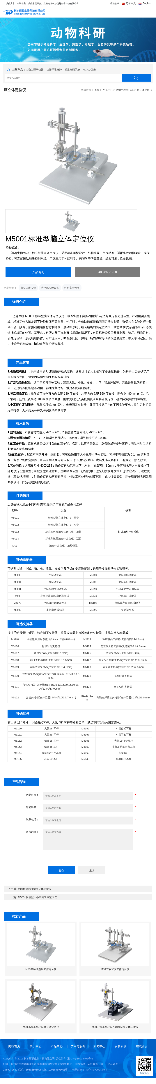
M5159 (85, 746)
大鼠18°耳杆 (51, 728)
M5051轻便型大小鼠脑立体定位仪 (37, 897)
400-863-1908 (107, 272)
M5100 (93, 575)
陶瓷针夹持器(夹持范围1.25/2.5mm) (123, 667)
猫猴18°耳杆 (51, 740)
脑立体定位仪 (144, 89)
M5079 (17, 602)
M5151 (18, 734)
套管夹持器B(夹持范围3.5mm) (123, 653)
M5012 (15, 531)
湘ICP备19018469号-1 (80, 1058)
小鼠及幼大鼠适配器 (55, 589)
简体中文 (129, 3)
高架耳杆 (123, 752)
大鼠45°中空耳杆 (51, 752)
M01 (14, 545)
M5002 (15, 524)
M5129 (87, 667)
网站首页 (14, 1046)
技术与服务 (78, 1046)
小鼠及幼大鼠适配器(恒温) (55, 596)
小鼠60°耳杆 (51, 758)
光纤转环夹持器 (123, 675)
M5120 (15, 675)
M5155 (18, 758)
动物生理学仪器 (35, 69)
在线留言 (142, 1046)
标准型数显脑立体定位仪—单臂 (63, 531)
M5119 (15, 667)
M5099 (93, 589)
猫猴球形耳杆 (123, 758)
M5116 (15, 646)
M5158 (85, 740)
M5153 (18, 746)
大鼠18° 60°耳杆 (123, 740)
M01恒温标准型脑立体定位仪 (34, 888)
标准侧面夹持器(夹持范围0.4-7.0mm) (123, 639)
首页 (97, 89)
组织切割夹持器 (123, 686)
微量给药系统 (72, 69)
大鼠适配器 (55, 582)
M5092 (17, 610)
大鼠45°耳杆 (51, 734)
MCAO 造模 (89, 69)
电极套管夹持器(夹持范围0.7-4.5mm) (51, 667)
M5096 (93, 610)
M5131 (87, 675)
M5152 (18, 740)
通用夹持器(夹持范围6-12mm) (51, 653)
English (145, 3)
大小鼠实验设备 (50, 287)
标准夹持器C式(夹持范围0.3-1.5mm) (51, 660)
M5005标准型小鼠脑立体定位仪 (41, 1026)
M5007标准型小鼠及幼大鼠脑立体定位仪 (115, 1026)
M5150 (18, 728)
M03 (17, 596)
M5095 (17, 575)
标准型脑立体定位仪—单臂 (63, 517)
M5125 (87, 653)
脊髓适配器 (127, 610)
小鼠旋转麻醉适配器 (55, 602)
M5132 (87, 686)
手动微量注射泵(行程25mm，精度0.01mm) (51, 639)
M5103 (93, 602)
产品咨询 (38, 272)
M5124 (87, 646)
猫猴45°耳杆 (51, 746)
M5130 (93, 596)
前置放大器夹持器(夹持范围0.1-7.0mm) (123, 646)
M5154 (18, 752)
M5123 (87, 639)
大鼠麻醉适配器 (127, 575)
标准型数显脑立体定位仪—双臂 (63, 538)
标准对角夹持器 (51, 646)
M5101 (93, 582)
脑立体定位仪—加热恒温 (63, 545)
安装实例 (120, 1046)
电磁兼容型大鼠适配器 (127, 602)
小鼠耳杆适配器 (127, 596)
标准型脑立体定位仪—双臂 (63, 524)
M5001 (15, 517)
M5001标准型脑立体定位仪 (40, 969)
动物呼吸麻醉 (54, 69)
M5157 (85, 734)
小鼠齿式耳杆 (123, 728)
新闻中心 (99, 1046)
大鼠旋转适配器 (127, 582)
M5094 (17, 582)
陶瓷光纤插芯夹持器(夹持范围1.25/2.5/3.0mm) (123, 697)
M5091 (17, 589)
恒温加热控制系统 (128, 531)
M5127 (87, 660)
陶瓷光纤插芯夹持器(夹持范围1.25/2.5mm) (123, 660)
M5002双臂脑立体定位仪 (115, 969)
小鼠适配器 (55, 575)
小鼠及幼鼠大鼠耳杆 (123, 746)
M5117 (15, 653)
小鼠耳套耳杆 (123, 734)
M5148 (85, 758)
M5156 (85, 728)
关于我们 (35, 1046)
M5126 (15, 639)
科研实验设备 (72, 287)
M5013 (15, 538)
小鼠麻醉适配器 (55, 610)
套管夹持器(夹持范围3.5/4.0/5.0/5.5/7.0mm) (51, 697)
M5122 (15, 697)
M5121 (15, 686)
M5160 (85, 752)
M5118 (15, 660)
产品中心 (107, 89)
